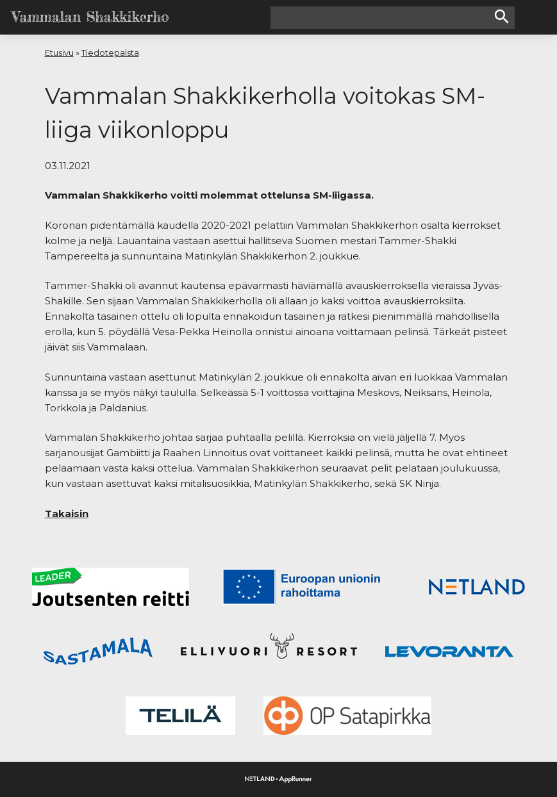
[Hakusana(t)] (381, 17)
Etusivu (59, 52)
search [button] (501, 16)
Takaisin (66, 513)
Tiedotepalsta (110, 52)
